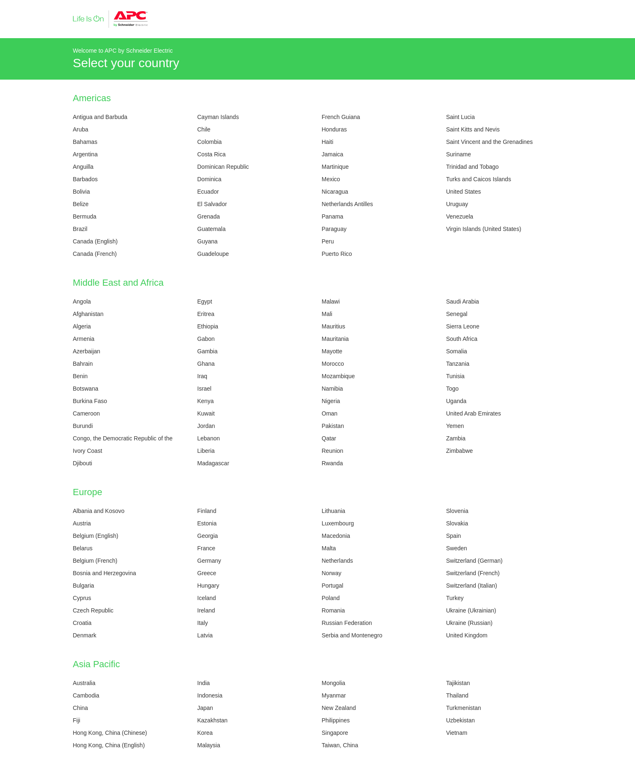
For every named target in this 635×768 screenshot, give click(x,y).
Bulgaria (83, 585)
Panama (332, 216)
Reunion (332, 450)
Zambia (456, 438)
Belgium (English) (96, 535)
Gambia (207, 351)
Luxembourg (338, 523)
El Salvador (212, 204)
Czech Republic (93, 610)
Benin (80, 376)
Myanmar (334, 695)
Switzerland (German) (474, 560)
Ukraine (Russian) (469, 623)
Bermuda (85, 216)
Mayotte (332, 351)
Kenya (205, 401)
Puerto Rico (337, 253)
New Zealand (339, 708)
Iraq (202, 376)
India (203, 683)
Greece (207, 573)
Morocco (333, 363)
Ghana (206, 363)
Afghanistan (88, 314)
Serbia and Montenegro (352, 635)
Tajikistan (458, 683)
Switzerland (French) (473, 573)
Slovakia (457, 523)
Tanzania (458, 363)
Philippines (336, 720)
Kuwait (206, 413)
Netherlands (337, 560)
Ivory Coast (87, 450)
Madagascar (213, 463)
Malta (329, 548)
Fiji (76, 720)
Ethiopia (208, 326)
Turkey (455, 598)
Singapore (335, 732)
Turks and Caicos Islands (478, 179)
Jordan (206, 426)
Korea (205, 732)
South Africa (462, 338)
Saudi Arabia (462, 301)
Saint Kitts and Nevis (473, 129)
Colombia (209, 142)
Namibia (332, 388)
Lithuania (333, 511)
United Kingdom (467, 635)
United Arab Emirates (473, 413)
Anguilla (83, 166)
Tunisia (455, 376)
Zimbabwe (459, 450)
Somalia (456, 351)
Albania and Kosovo (99, 511)
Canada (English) (95, 241)
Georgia (207, 535)
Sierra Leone (462, 326)
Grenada (208, 216)
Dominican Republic (223, 166)
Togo (452, 388)
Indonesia (210, 695)
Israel (204, 388)
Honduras (334, 129)
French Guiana (341, 117)
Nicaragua (335, 191)
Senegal (456, 314)
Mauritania (335, 338)
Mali (327, 314)
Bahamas (85, 142)
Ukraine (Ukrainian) (471, 610)
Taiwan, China (340, 745)
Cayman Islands (218, 117)
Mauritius (333, 326)
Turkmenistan (463, 708)
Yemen (455, 426)
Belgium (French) (95, 560)
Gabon (206, 338)
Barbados (85, 179)
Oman (330, 413)
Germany (209, 560)
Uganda (456, 401)
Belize (81, 204)
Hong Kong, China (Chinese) (110, 732)
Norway (331, 573)
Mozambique (338, 376)
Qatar (329, 438)
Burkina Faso (90, 401)
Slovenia (457, 511)
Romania (333, 610)
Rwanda (332, 463)
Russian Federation (347, 623)
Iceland (206, 598)
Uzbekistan (460, 720)
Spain (453, 535)
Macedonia (336, 535)
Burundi (83, 426)
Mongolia (333, 683)
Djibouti (82, 463)
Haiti (327, 142)
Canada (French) (95, 253)
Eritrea (205, 314)
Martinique (335, 166)
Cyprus (82, 598)
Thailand (457, 695)
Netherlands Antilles (347, 204)
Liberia (206, 450)
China (80, 708)
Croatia (82, 623)
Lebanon (208, 438)
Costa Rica (211, 154)
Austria (82, 523)
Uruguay (457, 204)
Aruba (80, 129)
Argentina (85, 154)
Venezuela (459, 216)
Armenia (84, 338)
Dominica (209, 179)
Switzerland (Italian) (471, 585)
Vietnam (456, 732)
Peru (328, 241)
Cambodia (86, 695)
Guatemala (211, 229)
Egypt (204, 301)
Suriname (458, 154)
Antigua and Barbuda (100, 117)
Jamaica (332, 154)
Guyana (207, 241)
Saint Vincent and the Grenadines (489, 142)
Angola (82, 301)
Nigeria (331, 401)
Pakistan (333, 426)
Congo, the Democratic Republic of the (123, 438)
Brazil (80, 229)
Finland (207, 511)
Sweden (456, 548)
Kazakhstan (212, 720)
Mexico (331, 179)
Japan (205, 708)
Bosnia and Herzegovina (104, 573)
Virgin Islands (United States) (483, 229)
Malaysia (208, 745)
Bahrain (83, 363)
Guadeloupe (213, 253)
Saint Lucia (460, 117)
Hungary (208, 585)
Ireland (206, 610)
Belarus (82, 548)
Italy (202, 623)
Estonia (207, 523)
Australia (84, 683)
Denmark (85, 635)
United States (463, 191)
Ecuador (208, 191)
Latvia (205, 635)
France (206, 548)
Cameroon (86, 413)
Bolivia (81, 191)
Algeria (82, 326)
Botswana (85, 388)
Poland (331, 598)
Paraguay (334, 229)
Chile (204, 129)
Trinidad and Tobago (472, 166)
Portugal (332, 585)
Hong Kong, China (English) (109, 745)
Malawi (331, 301)
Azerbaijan (86, 351)
